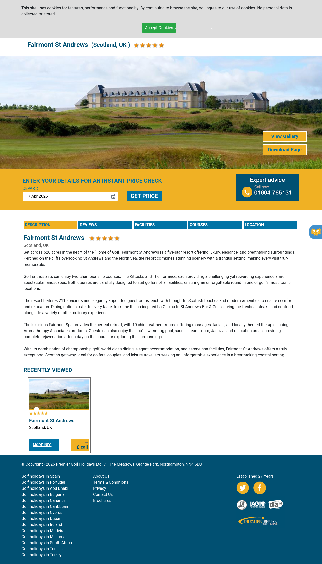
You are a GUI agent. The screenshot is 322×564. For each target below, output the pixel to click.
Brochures (102, 500)
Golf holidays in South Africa (46, 542)
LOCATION (254, 224)
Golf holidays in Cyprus (41, 512)
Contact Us (103, 494)
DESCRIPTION (38, 224)
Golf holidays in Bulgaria (43, 494)
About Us (101, 476)
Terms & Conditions (110, 482)
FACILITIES (145, 224)
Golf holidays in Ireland (41, 524)
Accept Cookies (159, 27)
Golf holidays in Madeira (42, 530)
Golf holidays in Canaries (43, 500)
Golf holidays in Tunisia (42, 548)
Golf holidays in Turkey (41, 554)
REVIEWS (88, 224)
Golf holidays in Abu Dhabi (44, 488)
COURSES (199, 224)
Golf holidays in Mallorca (43, 536)
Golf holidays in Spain (40, 476)
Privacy (99, 488)
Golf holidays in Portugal (43, 482)
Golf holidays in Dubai (40, 518)
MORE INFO (42, 445)
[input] (66, 196)
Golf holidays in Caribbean (44, 506)
